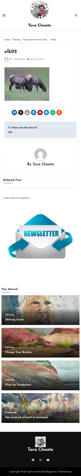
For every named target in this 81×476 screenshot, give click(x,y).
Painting (9, 315)
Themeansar (64, 471)
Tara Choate (39, 26)
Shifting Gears (14, 319)
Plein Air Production (18, 384)
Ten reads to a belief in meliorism (26, 417)
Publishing (10, 413)
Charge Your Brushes (18, 352)
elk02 (10, 51)
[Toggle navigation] (3, 15)
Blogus (50, 471)
